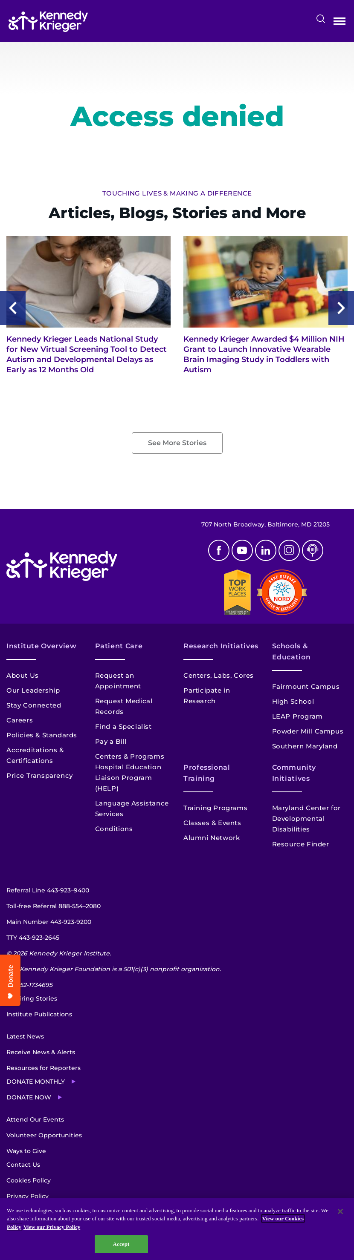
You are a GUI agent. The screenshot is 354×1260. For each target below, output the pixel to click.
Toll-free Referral (53, 906)
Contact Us (23, 1164)
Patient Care (119, 646)
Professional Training (206, 772)
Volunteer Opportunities (44, 1135)
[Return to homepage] (48, 21)
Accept (121, 1244)
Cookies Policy (28, 1180)
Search (320, 18)
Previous (13, 308)
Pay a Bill (111, 741)
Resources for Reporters (43, 1068)
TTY (32, 937)
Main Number (48, 922)
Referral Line (47, 890)
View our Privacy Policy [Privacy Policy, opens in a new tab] (51, 1227)
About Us (22, 675)
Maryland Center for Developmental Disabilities (306, 818)
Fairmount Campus (306, 686)
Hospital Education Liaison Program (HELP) (128, 777)
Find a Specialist (123, 726)
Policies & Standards (41, 735)
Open (339, 22)
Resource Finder (300, 844)
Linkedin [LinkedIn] (265, 550)
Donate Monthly (35, 1081)
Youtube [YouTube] (242, 550)
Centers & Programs (130, 756)
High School (293, 701)
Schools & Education (291, 651)
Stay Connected (33, 705)
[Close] (340, 1211)
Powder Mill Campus (308, 731)
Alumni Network (211, 838)
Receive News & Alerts (40, 1052)
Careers (19, 720)
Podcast (312, 550)
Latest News (25, 1036)
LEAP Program (297, 716)
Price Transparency (39, 775)
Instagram (289, 550)
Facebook (218, 550)
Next (341, 308)
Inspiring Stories (31, 998)
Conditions (114, 829)
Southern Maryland (305, 746)
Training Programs (215, 808)
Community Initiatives (294, 772)
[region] (177, 1229)
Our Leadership (33, 690)
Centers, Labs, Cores (218, 675)
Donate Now (28, 1097)
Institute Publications (39, 1014)
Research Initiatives (220, 646)
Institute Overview (41, 646)
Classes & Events (212, 823)
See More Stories (177, 443)
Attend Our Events (35, 1119)
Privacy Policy (27, 1196)
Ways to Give (26, 1151)
